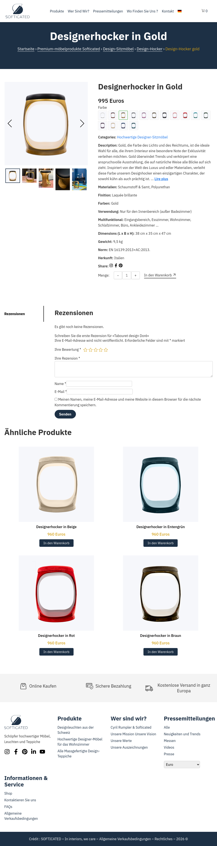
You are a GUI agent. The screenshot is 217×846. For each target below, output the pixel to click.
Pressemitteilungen (108, 11)
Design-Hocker (149, 48)
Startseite (25, 48)
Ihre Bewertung (68, 349)
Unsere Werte (121, 741)
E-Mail (61, 391)
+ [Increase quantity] (135, 275)
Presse (169, 754)
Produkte (57, 11)
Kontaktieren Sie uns (20, 800)
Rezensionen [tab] (14, 314)
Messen (170, 741)
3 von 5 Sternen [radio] (96, 350)
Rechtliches (164, 839)
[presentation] (10, 123)
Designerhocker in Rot (56, 635)
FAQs (8, 807)
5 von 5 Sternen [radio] (106, 350)
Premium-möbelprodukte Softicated (68, 48)
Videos (169, 747)
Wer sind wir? (78, 11)
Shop (8, 793)
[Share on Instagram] (111, 266)
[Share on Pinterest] (121, 266)
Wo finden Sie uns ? (142, 11)
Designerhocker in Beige (56, 526)
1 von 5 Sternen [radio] (85, 350)
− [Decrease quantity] (118, 275)
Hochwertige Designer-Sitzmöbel (142, 137)
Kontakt (168, 11)
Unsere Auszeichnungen (129, 747)
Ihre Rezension (67, 358)
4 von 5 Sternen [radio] (100, 350)
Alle (167, 727)
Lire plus (161, 179)
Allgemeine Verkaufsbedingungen (125, 839)
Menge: (103, 275)
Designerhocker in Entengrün (160, 526)
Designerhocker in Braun (160, 635)
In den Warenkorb (56, 543)
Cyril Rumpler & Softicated (131, 727)
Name (60, 384)
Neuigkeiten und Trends (182, 734)
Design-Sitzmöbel (118, 48)
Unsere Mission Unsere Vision (133, 734)
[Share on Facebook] (116, 266)
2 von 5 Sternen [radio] (90, 350)
